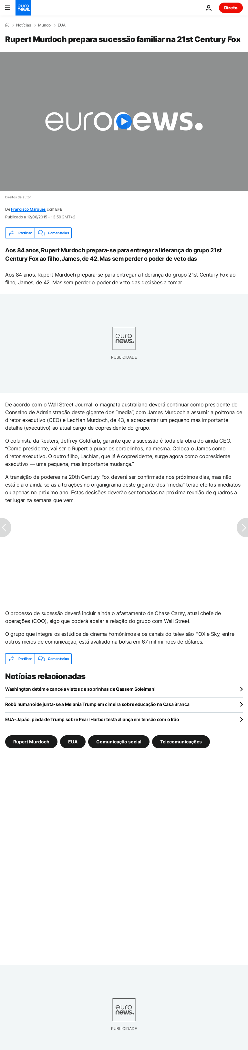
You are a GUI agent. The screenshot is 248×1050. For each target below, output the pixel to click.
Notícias (23, 25)
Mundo (44, 25)
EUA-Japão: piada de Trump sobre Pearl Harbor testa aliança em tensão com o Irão (92, 719)
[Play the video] (124, 121)
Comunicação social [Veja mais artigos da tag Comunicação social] (118, 741)
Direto (231, 7)
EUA (62, 25)
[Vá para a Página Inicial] (23, 8)
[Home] (7, 25)
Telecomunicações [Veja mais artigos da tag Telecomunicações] (181, 741)
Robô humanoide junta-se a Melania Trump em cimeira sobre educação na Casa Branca (97, 704)
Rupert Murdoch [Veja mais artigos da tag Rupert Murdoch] (31, 741)
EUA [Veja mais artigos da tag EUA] (73, 741)
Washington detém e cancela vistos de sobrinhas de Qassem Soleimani (80, 689)
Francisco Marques (28, 209)
